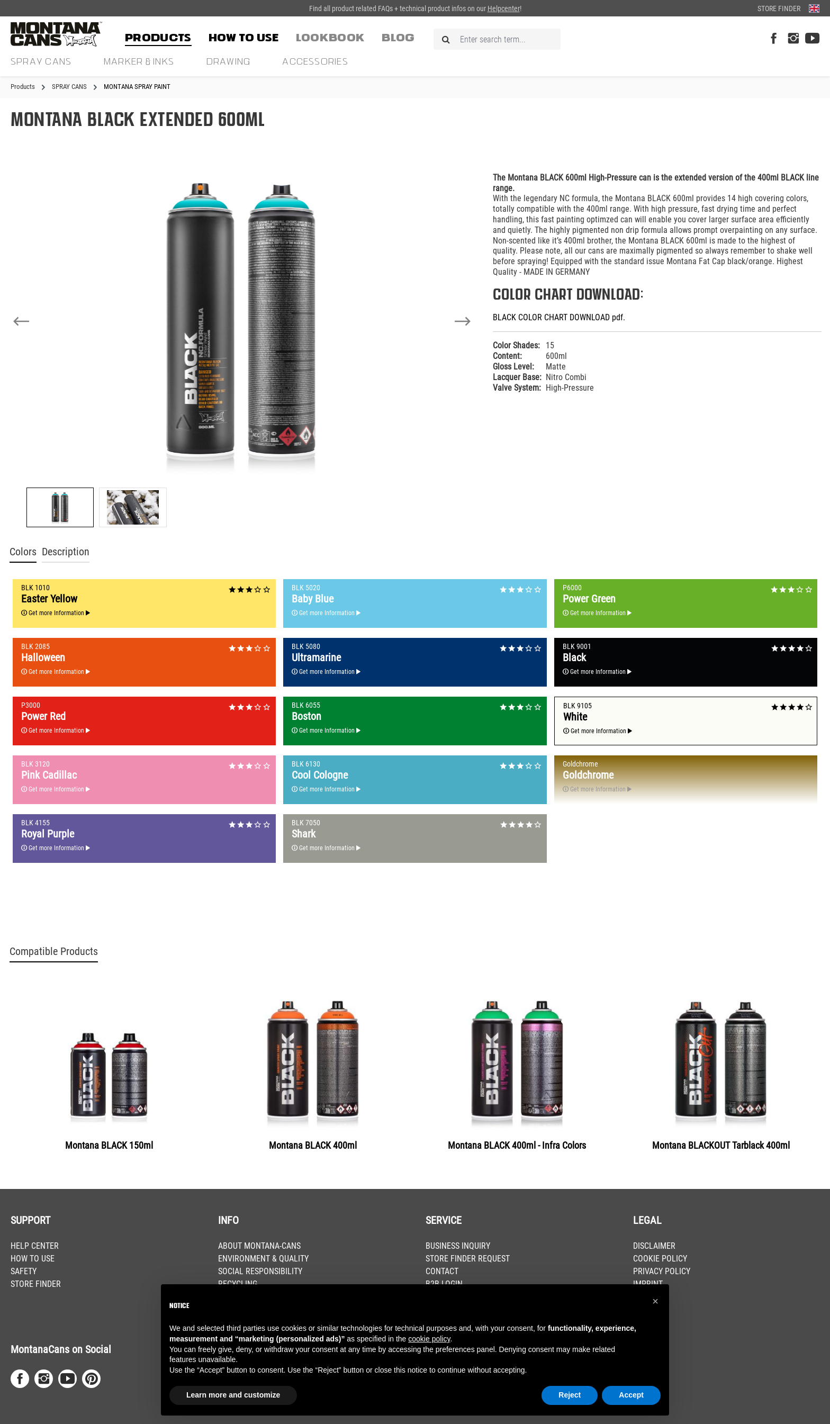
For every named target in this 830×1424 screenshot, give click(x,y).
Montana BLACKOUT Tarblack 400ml (721, 1145)
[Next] (463, 321)
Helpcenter (504, 8)
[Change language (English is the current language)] (814, 8)
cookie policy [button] (429, 1339)
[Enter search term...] (497, 39)
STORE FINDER (36, 1284)
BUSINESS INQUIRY (458, 1246)
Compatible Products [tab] (54, 951)
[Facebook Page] (773, 39)
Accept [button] (631, 1395)
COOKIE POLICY (660, 1259)
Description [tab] (65, 552)
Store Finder (778, 8)
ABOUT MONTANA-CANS (259, 1246)
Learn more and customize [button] (233, 1395)
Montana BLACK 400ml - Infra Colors (517, 1145)
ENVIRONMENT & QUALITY (263, 1259)
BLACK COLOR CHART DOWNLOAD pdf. (559, 317)
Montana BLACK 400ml (313, 1145)
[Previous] (21, 321)
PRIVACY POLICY (661, 1271)
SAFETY (24, 1271)
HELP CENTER (35, 1246)
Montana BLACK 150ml (109, 1145)
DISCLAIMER (654, 1246)
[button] (655, 1301)
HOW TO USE (33, 1259)
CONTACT (442, 1271)
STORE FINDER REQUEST (468, 1259)
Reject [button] (569, 1395)
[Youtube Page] (812, 39)
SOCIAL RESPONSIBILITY (260, 1271)
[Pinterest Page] (91, 1378)
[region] (242, 345)
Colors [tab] (23, 552)
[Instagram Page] (793, 39)
